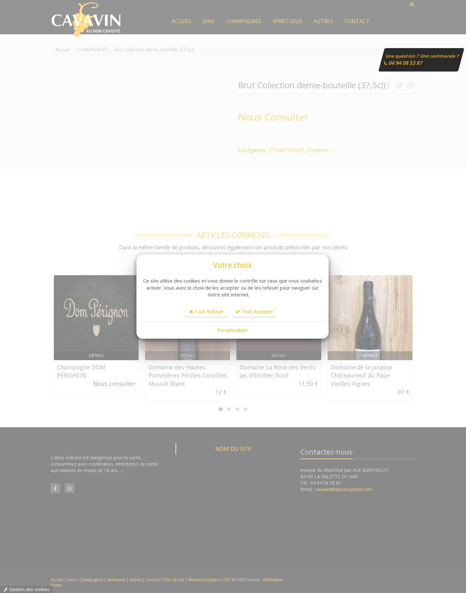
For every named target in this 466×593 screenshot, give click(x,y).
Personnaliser (232, 330)
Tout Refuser (206, 311)
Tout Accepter (254, 311)
